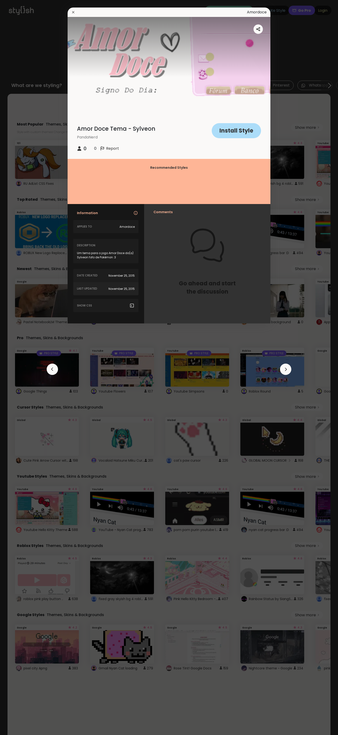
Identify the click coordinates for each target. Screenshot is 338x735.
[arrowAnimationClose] (52, 369)
